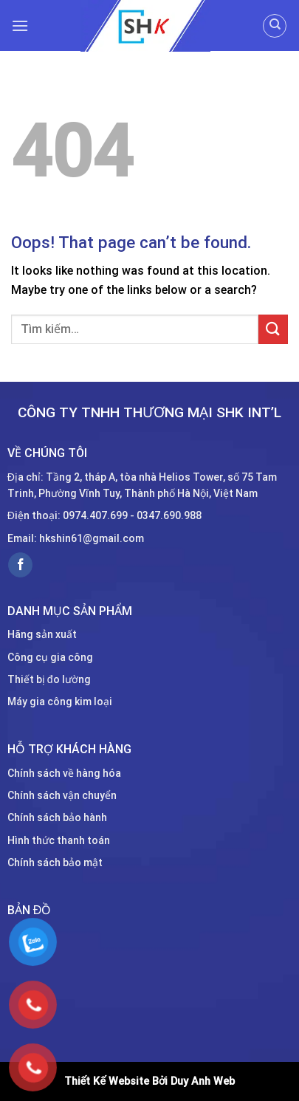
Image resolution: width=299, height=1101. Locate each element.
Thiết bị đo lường (49, 679)
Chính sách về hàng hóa (64, 773)
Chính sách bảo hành (57, 817)
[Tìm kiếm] (274, 26)
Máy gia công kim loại (59, 701)
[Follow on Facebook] (20, 564)
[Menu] (20, 25)
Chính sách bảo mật (55, 862)
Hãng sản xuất (42, 634)
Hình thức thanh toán (58, 840)
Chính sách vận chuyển (62, 795)
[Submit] (273, 329)
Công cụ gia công (50, 657)
